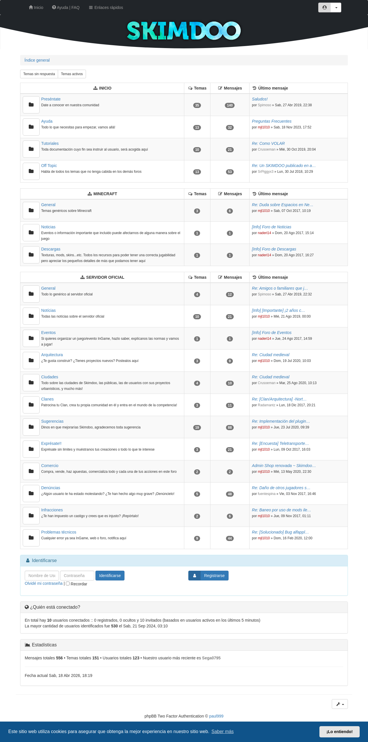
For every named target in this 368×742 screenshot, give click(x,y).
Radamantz (266, 405)
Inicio (36, 7)
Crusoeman (266, 149)
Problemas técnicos (58, 532)
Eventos (48, 332)
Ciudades (49, 377)
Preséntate (51, 99)
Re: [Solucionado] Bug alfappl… (280, 532)
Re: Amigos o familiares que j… (280, 288)
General (48, 204)
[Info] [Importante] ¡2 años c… (278, 310)
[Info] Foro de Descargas (274, 249)
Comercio (49, 465)
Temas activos (72, 74)
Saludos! (259, 99)
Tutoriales (50, 143)
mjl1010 (264, 127)
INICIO (105, 88)
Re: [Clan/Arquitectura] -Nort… (279, 399)
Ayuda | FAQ (66, 7)
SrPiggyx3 (265, 172)
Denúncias (50, 487)
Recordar (76, 584)
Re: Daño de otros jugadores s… (281, 487)
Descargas (50, 249)
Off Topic (49, 165)
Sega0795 (211, 658)
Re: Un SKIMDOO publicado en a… (284, 165)
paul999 (216, 716)
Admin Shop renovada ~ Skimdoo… (284, 465)
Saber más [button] (223, 731)
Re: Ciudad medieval (270, 354)
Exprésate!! (51, 443)
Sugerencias (52, 421)
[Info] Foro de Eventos (272, 332)
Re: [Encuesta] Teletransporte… (280, 443)
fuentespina (267, 494)
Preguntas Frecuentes (272, 121)
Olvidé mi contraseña (44, 583)
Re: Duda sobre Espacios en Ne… (282, 204)
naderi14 (264, 233)
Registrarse (207, 575)
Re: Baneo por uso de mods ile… (281, 510)
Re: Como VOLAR (268, 143)
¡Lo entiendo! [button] (340, 731)
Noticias (48, 227)
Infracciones (52, 510)
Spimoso (264, 105)
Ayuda (46, 121)
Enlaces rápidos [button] (105, 7)
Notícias (48, 310)
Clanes (47, 399)
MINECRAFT (105, 193)
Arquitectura (52, 354)
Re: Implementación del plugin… (281, 421)
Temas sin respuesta (39, 74)
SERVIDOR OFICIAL (105, 277)
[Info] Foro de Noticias (271, 227)
